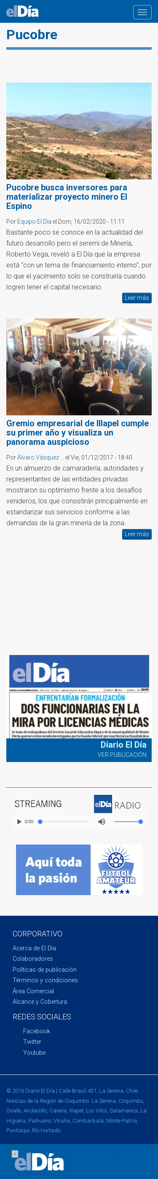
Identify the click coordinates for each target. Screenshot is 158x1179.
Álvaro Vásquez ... (40, 457)
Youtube (34, 1052)
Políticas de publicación (45, 969)
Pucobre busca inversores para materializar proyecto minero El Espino (66, 196)
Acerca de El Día (34, 948)
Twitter (32, 1041)
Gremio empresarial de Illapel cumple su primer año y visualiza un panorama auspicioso (77, 432)
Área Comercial (33, 991)
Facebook (36, 1031)
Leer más (137, 297)
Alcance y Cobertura (40, 1001)
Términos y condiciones (45, 980)
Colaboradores (33, 958)
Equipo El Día (34, 221)
